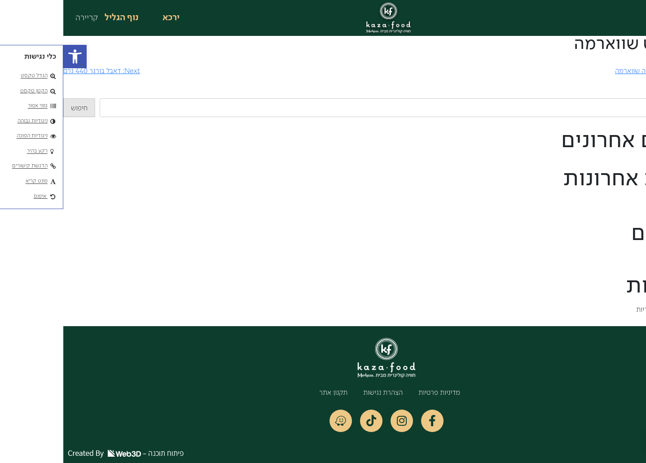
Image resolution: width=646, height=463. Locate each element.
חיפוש (637, 92)
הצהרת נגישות (319, 393)
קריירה (23, 18)
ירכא (107, 17)
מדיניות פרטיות (376, 393)
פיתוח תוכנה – (62, 453)
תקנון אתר (270, 393)
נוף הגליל (58, 17)
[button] (11, 56)
